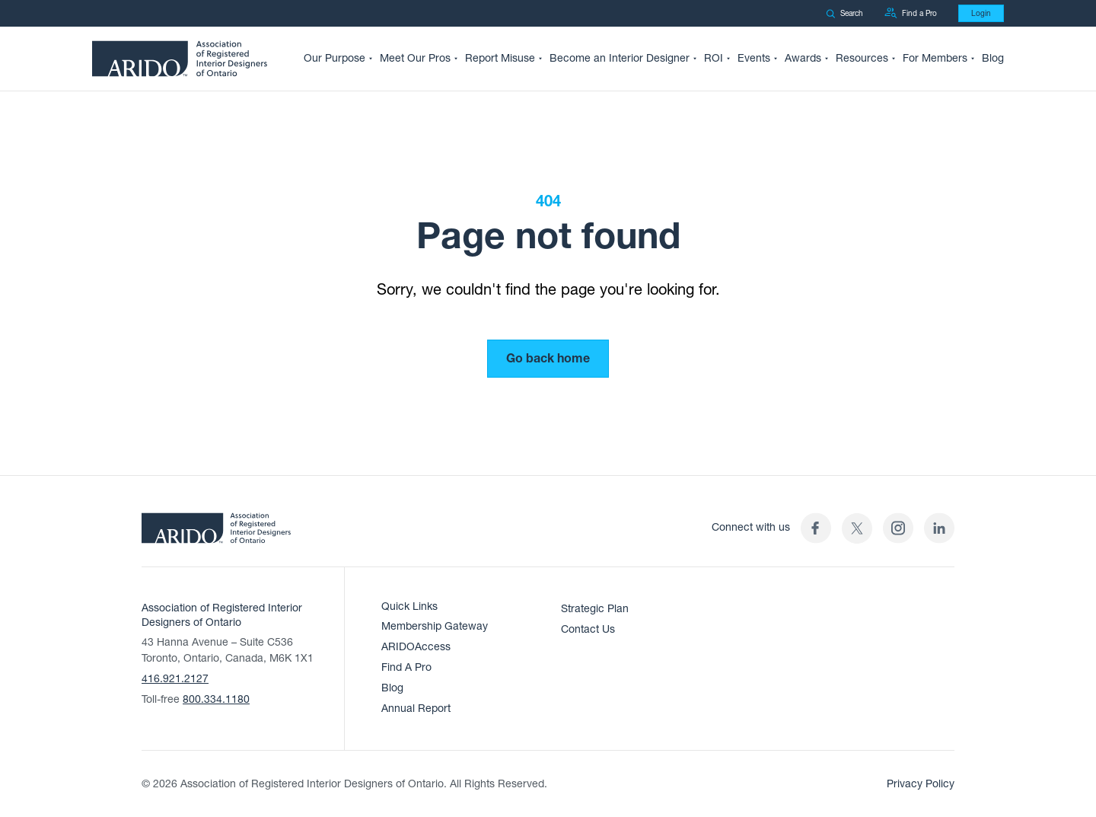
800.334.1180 (216, 699)
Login (981, 13)
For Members (935, 58)
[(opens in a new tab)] (857, 528)
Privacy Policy (920, 783)
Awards (803, 58)
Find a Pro (910, 13)
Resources (862, 58)
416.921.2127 (175, 678)
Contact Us (588, 629)
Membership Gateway (434, 626)
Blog (993, 58)
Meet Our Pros (415, 58)
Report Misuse (500, 58)
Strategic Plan (595, 608)
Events (754, 58)
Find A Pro (406, 667)
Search (844, 13)
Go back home (548, 358)
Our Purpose (334, 58)
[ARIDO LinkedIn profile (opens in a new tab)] (939, 528)
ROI (713, 58)
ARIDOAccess (416, 646)
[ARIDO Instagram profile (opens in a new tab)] (898, 528)
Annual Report (416, 708)
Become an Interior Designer (620, 58)
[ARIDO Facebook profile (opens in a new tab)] (816, 528)
